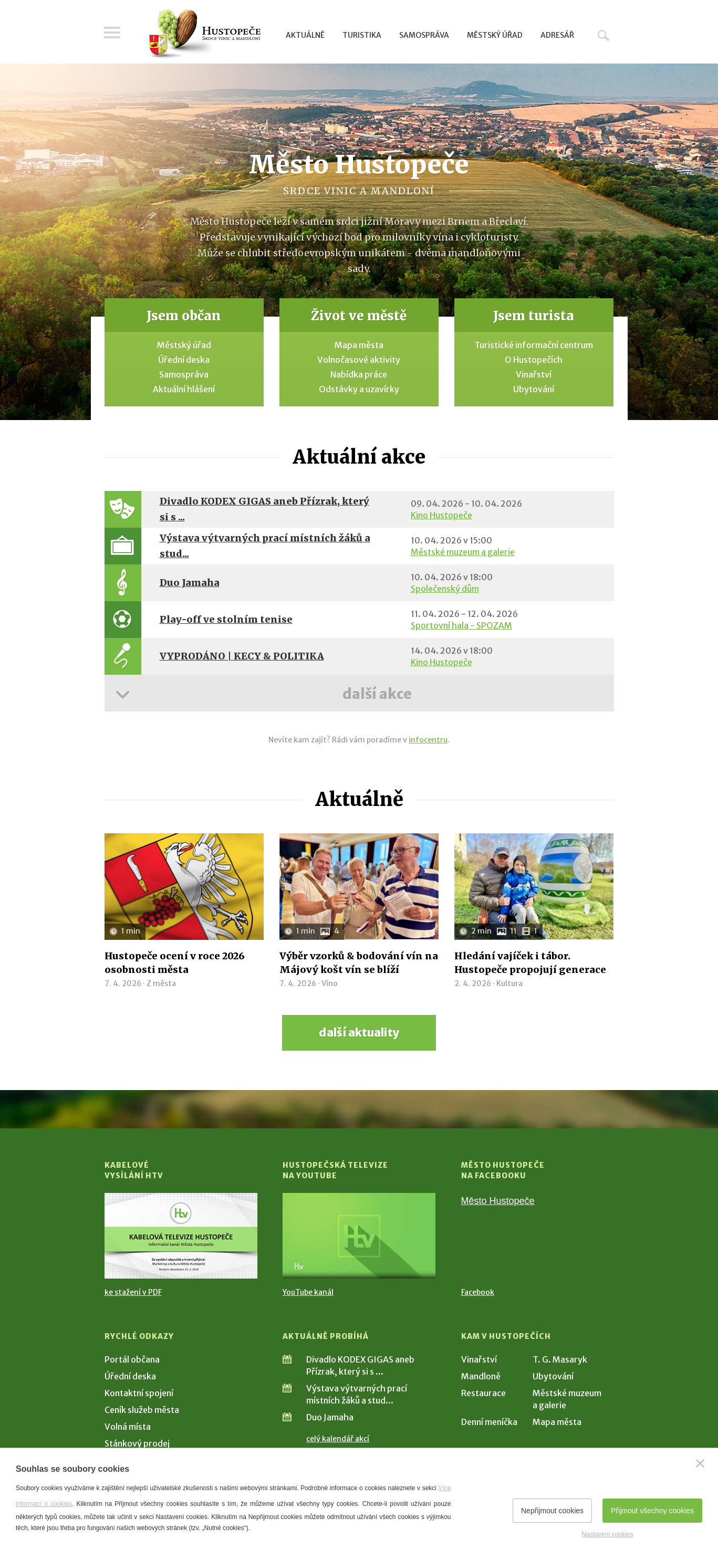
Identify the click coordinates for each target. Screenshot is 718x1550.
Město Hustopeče (498, 1201)
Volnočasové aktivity (358, 359)
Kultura (509, 983)
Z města (161, 983)
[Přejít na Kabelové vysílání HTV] (181, 1236)
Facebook (477, 1292)
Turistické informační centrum (533, 345)
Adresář (557, 35)
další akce (377, 694)
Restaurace (483, 1393)
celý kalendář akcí (337, 1438)
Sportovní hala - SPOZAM (461, 625)
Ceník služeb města (142, 1410)
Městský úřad (495, 35)
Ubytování (533, 389)
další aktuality (359, 1032)
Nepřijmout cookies (552, 1510)
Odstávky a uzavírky (359, 389)
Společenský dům (445, 588)
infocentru (428, 740)
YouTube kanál (308, 1292)
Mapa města (359, 345)
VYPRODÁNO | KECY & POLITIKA (242, 656)
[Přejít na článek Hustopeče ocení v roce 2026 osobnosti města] (184, 886)
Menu (112, 32)
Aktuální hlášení (184, 389)
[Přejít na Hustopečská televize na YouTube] (359, 1236)
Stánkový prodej (137, 1443)
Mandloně (481, 1376)
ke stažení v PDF (133, 1292)
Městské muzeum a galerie (463, 552)
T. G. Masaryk (560, 1359)
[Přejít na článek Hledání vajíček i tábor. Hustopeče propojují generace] (534, 886)
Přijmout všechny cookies (652, 1510)
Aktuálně (305, 35)
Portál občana (132, 1359)
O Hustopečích (534, 359)
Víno (329, 983)
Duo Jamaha (190, 583)
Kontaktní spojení (139, 1393)
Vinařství (533, 374)
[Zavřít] (700, 1463)
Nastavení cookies (607, 1534)
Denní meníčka (489, 1422)
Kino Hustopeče (441, 515)
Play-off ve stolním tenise (226, 619)
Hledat (603, 35)
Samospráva (424, 35)
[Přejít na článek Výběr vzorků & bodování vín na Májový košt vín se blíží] (359, 886)
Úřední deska (184, 359)
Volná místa (128, 1426)
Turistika (361, 35)
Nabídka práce (358, 374)
